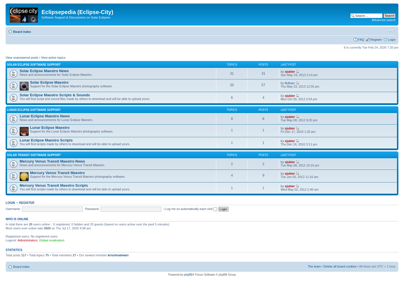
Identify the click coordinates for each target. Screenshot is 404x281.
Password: (92, 209)
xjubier (290, 71)
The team (314, 266)
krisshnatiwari (118, 255)
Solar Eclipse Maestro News (44, 71)
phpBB (188, 274)
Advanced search (384, 20)
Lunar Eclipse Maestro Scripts (46, 140)
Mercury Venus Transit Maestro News (52, 161)
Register (376, 39)
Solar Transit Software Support (34, 155)
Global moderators (52, 240)
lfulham (290, 83)
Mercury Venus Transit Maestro (57, 173)
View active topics (53, 57)
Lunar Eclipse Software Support (34, 109)
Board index (22, 31)
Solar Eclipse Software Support (34, 64)
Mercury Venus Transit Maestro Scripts (54, 185)
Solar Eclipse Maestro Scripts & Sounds (55, 95)
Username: (13, 209)
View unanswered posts (22, 57)
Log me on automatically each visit (191, 209)
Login (392, 39)
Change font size (391, 30)
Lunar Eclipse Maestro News (45, 116)
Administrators (27, 240)
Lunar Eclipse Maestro (50, 127)
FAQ (361, 39)
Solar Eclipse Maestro (49, 82)
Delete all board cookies (339, 266)
